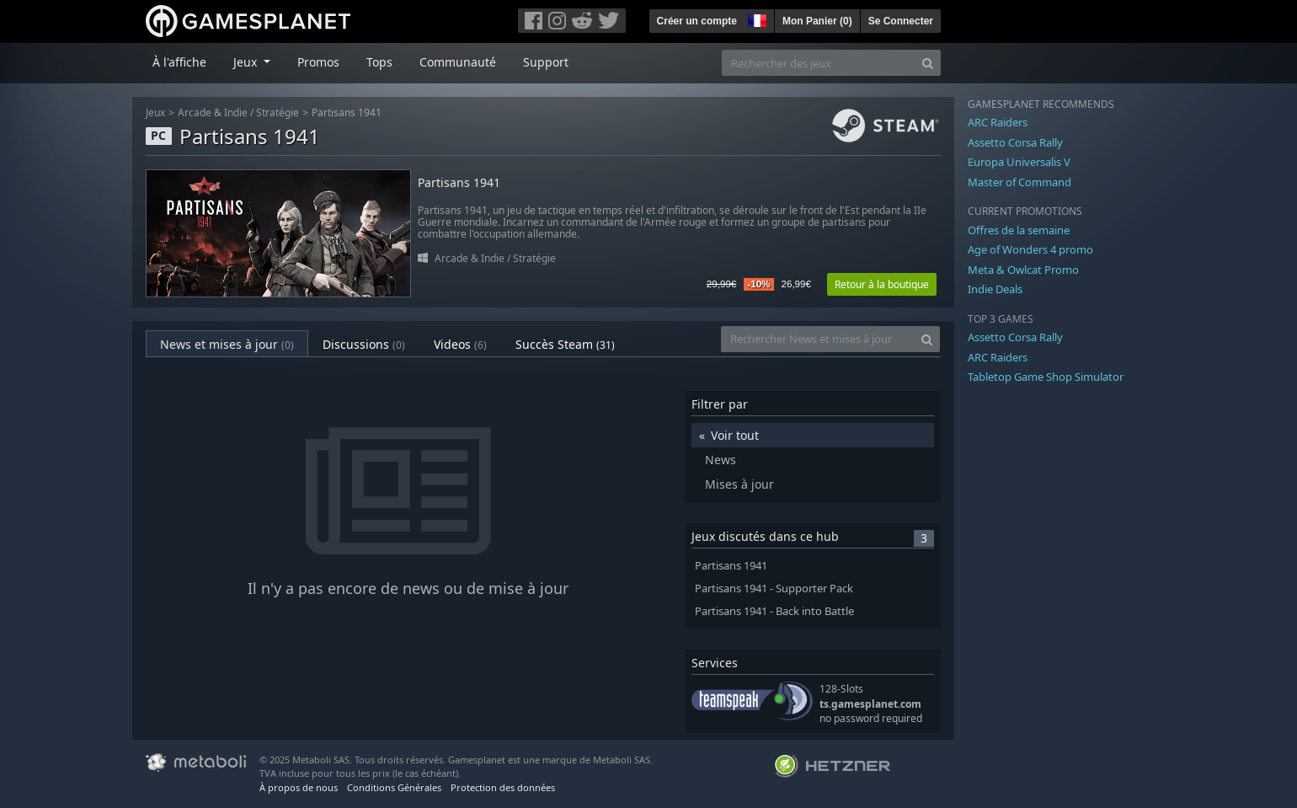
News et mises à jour (227, 344)
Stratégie (277, 112)
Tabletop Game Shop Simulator (1046, 376)
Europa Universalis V (1019, 161)
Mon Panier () (817, 21)
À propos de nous (298, 787)
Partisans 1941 (347, 112)
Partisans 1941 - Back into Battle (774, 611)
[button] (755, 18)
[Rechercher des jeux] (818, 63)
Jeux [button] (246, 62)
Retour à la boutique (882, 284)
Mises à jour (739, 484)
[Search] (928, 63)
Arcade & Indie (213, 112)
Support (545, 62)
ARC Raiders (997, 122)
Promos (318, 62)
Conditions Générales (394, 787)
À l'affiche (179, 62)
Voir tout (735, 435)
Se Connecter (900, 21)
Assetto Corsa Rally (1015, 142)
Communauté (457, 62)
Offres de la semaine (1019, 230)
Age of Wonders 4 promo (1030, 249)
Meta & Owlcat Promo (1023, 269)
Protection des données (503, 787)
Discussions (364, 344)
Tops (379, 62)
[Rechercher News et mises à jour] (818, 339)
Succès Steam (565, 344)
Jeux (155, 112)
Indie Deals (995, 289)
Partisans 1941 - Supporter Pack (774, 588)
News (720, 460)
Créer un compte (697, 21)
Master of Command (1019, 182)
